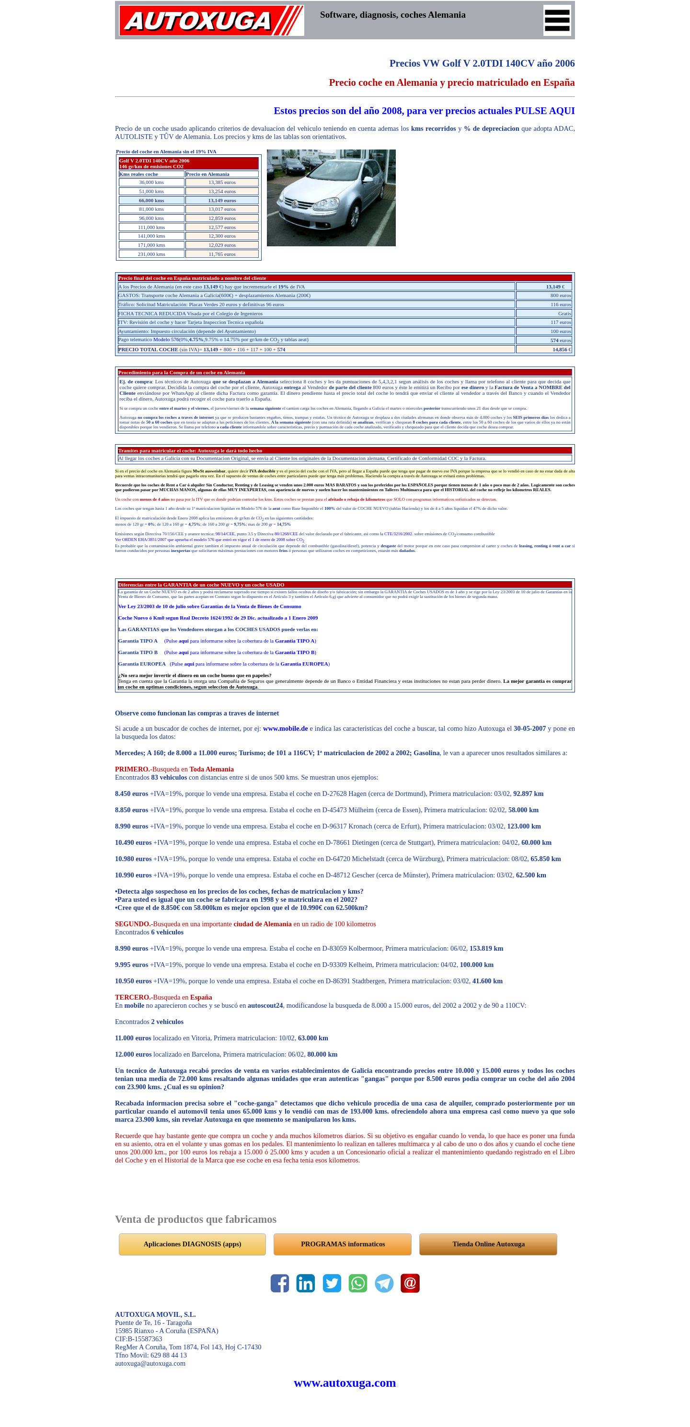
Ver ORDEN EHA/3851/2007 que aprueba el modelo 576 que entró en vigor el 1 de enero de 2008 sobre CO (209, 539)
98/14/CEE (225, 533)
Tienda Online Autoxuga (489, 1244)
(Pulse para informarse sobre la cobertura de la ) (240, 641)
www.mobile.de (285, 728)
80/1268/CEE (286, 533)
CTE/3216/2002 (398, 533)
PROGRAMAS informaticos (343, 1244)
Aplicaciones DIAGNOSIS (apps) (193, 1244)
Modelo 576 (166, 339)
